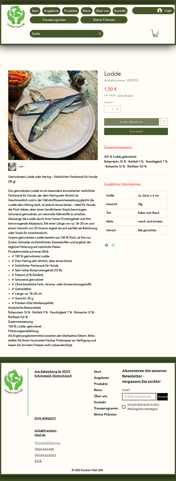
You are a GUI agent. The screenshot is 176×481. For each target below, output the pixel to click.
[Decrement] (107, 109)
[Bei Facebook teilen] (106, 245)
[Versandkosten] (47, 443)
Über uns (100, 396)
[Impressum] (44, 449)
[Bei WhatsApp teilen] (113, 245)
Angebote (101, 378)
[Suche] (60, 34)
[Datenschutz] (45, 455)
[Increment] (118, 109)
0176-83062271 (45, 418)
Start (97, 372)
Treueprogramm (102, 408)
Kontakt (100, 402)
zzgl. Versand (125, 95)
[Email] (138, 396)
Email (126, 390)
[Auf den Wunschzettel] (164, 122)
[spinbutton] (112, 109)
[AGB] (38, 461)
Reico (98, 390)
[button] (155, 33)
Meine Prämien (102, 414)
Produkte (101, 384)
